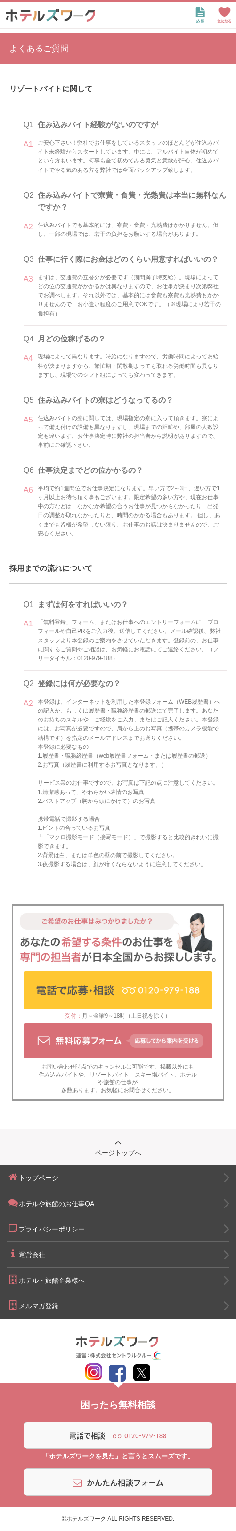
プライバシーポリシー (46, 1228)
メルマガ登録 (32, 1305)
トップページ (32, 1177)
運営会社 (26, 1253)
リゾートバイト (109, 1074)
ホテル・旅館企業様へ (46, 1279)
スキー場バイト (154, 1074)
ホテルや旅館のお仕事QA (50, 1202)
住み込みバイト (58, 1074)
